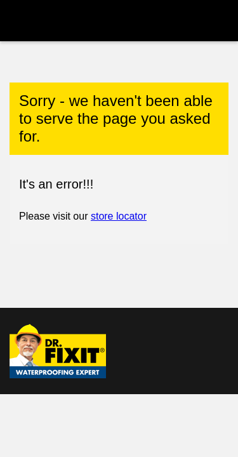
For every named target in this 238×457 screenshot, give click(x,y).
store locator (119, 216)
